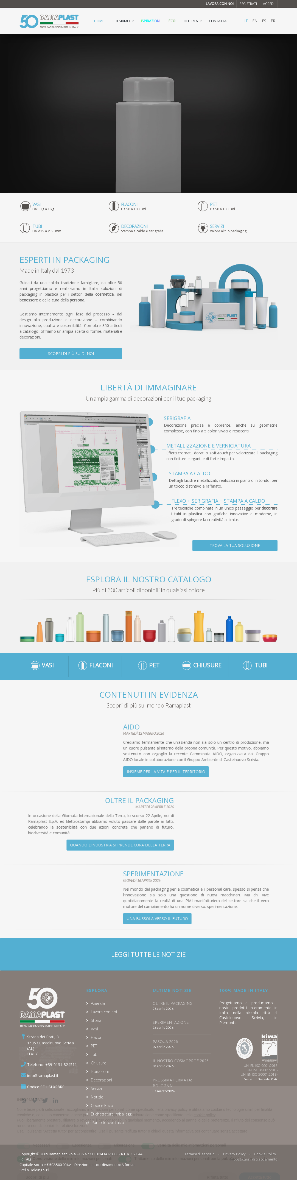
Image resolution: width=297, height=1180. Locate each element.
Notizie (97, 1097)
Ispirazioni (150, 20)
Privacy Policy (234, 1153)
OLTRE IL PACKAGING (172, 1003)
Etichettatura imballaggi (111, 1114)
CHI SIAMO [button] (121, 20)
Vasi (94, 1028)
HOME (99, 20)
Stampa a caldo (189, 473)
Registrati (248, 3)
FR (273, 20)
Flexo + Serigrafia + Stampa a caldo (218, 500)
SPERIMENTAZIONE (171, 1022)
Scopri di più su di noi (71, 353)
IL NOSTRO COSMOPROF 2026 (181, 1060)
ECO (172, 20)
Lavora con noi (220, 3)
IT (246, 20)
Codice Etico (102, 1105)
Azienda (98, 1003)
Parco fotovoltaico (108, 1122)
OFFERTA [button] (191, 20)
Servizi (96, 1088)
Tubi (94, 1054)
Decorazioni (101, 1080)
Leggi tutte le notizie (148, 954)
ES (264, 20)
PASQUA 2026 (165, 1041)
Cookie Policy (265, 1153)
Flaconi (97, 1037)
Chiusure (98, 1063)
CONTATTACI (219, 20)
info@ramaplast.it (42, 1075)
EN (254, 20)
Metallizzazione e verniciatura (208, 445)
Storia (96, 1020)
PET (94, 1045)
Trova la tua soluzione (235, 545)
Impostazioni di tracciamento (254, 1159)
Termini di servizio (199, 1153)
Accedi (268, 3)
